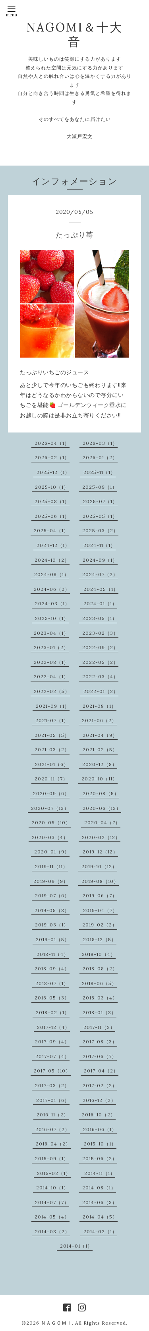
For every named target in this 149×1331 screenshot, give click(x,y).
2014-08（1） (99, 1188)
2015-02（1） (54, 1173)
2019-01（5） (53, 939)
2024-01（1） (100, 603)
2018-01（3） (99, 1012)
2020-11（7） (51, 779)
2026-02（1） (52, 457)
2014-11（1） (99, 1173)
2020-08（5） (101, 793)
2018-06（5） (99, 983)
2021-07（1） (52, 720)
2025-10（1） (52, 487)
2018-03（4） (100, 998)
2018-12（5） (99, 939)
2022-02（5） (52, 691)
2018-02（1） (53, 1012)
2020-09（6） (51, 793)
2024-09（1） (100, 560)
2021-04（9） (100, 735)
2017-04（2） (101, 1071)
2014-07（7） (52, 1202)
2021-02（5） (100, 749)
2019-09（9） (50, 881)
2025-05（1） (100, 516)
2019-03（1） (52, 925)
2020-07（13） (50, 808)
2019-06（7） (100, 896)
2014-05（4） (52, 1217)
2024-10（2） (52, 560)
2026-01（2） (100, 457)
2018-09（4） (52, 969)
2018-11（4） (53, 954)
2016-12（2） (99, 1100)
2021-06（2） (99, 720)
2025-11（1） (99, 472)
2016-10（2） (99, 1115)
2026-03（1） (100, 443)
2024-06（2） (52, 589)
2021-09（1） (53, 706)
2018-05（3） (52, 998)
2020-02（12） (101, 837)
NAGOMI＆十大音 (74, 34)
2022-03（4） (100, 676)
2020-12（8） (99, 764)
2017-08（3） (100, 1042)
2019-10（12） (99, 866)
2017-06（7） (100, 1056)
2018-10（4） (99, 954)
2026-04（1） (52, 443)
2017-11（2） (99, 1027)
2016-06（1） (100, 1129)
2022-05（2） (100, 662)
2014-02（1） (100, 1231)
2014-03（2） (52, 1231)
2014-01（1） (76, 1246)
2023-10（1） (52, 618)
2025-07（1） (100, 501)
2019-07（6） (52, 896)
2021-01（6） (52, 764)
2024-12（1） (53, 545)
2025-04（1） (51, 530)
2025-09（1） (99, 487)
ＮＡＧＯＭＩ (56, 1323)
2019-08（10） (100, 881)
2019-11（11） (51, 866)
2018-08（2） (100, 969)
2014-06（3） (99, 1202)
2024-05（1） (100, 589)
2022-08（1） (51, 662)
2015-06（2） (99, 1158)
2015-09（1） (52, 1158)
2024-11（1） (99, 545)
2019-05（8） (52, 910)
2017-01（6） (53, 1100)
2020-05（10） (51, 822)
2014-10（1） (52, 1188)
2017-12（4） (53, 1027)
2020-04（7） (102, 822)
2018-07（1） (52, 983)
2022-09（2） (100, 647)
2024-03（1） (52, 603)
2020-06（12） (102, 808)
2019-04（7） (100, 910)
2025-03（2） (100, 530)
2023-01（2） (51, 647)
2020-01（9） (52, 852)
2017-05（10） (52, 1071)
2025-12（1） (53, 472)
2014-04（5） (100, 1217)
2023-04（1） (51, 633)
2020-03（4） (50, 837)
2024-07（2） (100, 574)
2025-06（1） (52, 516)
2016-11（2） (53, 1115)
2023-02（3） (100, 633)
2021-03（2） (52, 749)
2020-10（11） (99, 779)
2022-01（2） (100, 691)
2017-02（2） (100, 1085)
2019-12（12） (100, 852)
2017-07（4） (52, 1056)
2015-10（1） (100, 1144)
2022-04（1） (51, 676)
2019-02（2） (99, 925)
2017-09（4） (52, 1042)
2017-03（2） (52, 1085)
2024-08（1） (51, 574)
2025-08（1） (52, 501)
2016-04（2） (53, 1144)
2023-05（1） (99, 618)
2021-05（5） (52, 735)
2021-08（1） (99, 706)
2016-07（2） (52, 1129)
